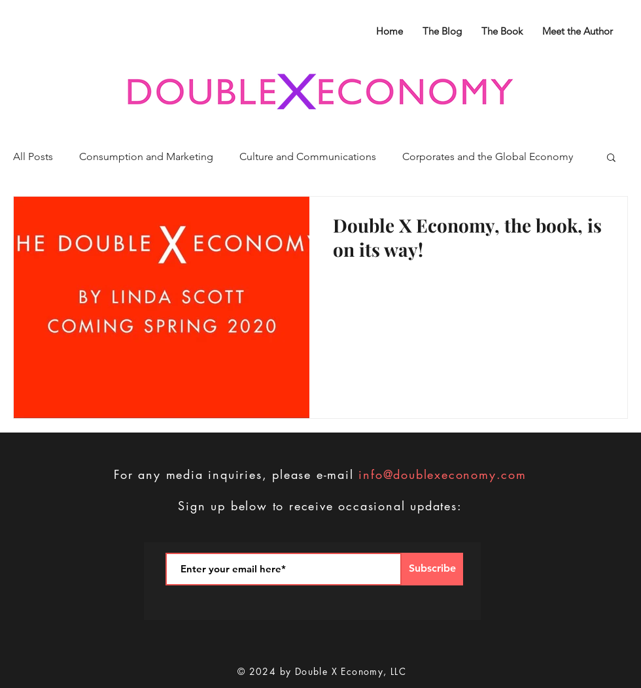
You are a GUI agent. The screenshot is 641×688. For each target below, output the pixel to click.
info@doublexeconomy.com (442, 474)
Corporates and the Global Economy (487, 156)
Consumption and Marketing (146, 156)
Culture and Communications (307, 156)
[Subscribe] (432, 569)
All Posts (33, 156)
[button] (611, 158)
